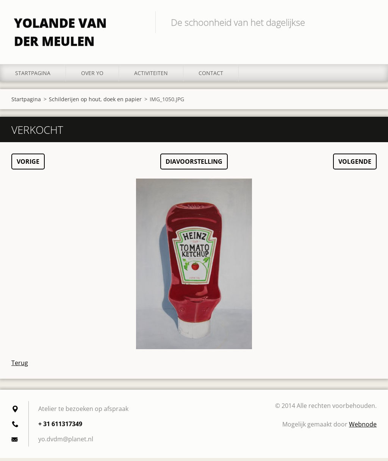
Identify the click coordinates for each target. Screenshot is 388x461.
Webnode (363, 427)
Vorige (28, 164)
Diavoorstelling (194, 164)
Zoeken (368, 22)
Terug (19, 366)
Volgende (354, 164)
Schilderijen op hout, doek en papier (95, 101)
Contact (211, 75)
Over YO (92, 75)
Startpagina (32, 75)
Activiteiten (151, 75)
